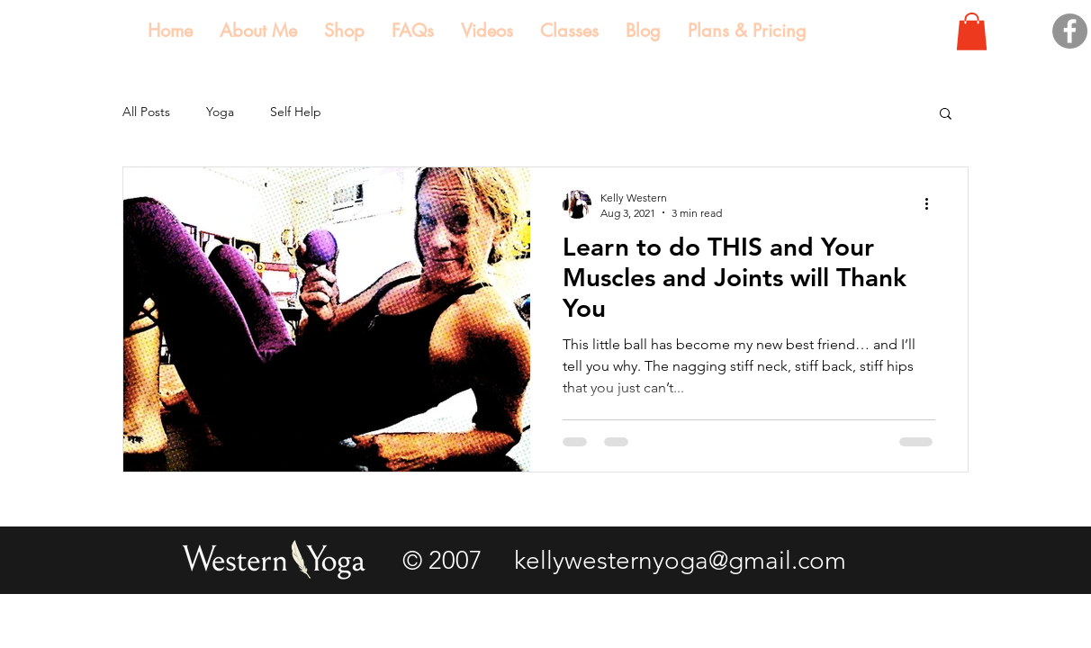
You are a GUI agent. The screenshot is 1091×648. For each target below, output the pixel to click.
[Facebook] (1069, 31)
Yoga (220, 112)
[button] (971, 31)
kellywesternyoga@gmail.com (680, 560)
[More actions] (932, 204)
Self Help (295, 112)
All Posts (146, 112)
